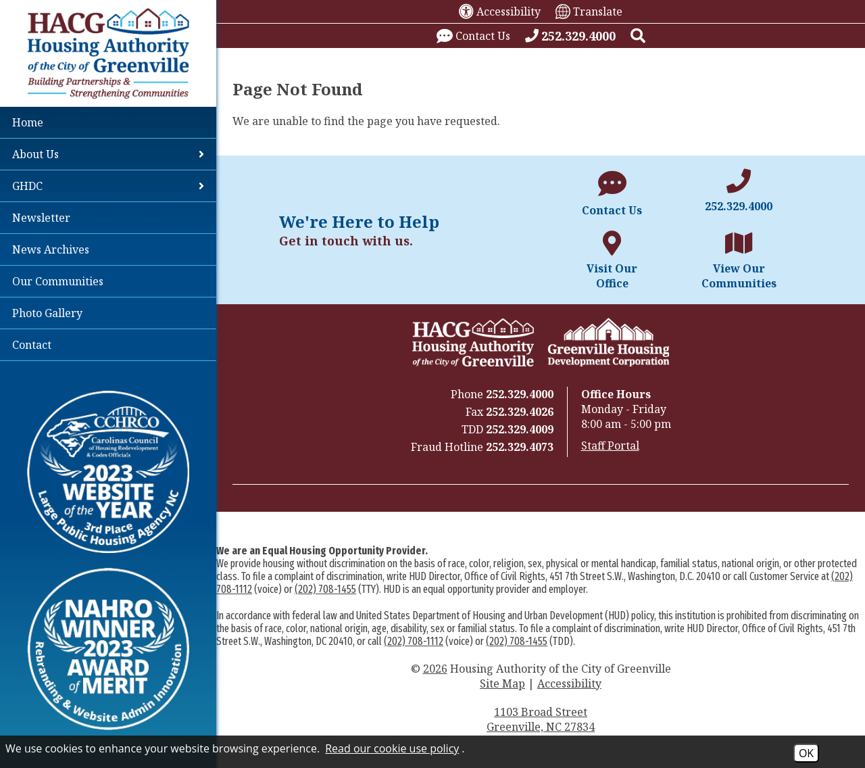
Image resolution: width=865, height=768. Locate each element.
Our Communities (57, 281)
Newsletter (41, 217)
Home (27, 122)
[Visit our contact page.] (473, 36)
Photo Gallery (47, 313)
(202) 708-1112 (413, 641)
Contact (31, 344)
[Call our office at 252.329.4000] (570, 36)
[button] (638, 35)
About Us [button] (108, 154)
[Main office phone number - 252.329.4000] (738, 191)
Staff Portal (610, 445)
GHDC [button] (108, 185)
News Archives (50, 249)
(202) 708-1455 (325, 589)
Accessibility (569, 683)
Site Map (502, 683)
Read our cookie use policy (392, 748)
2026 (435, 668)
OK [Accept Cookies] (806, 753)
